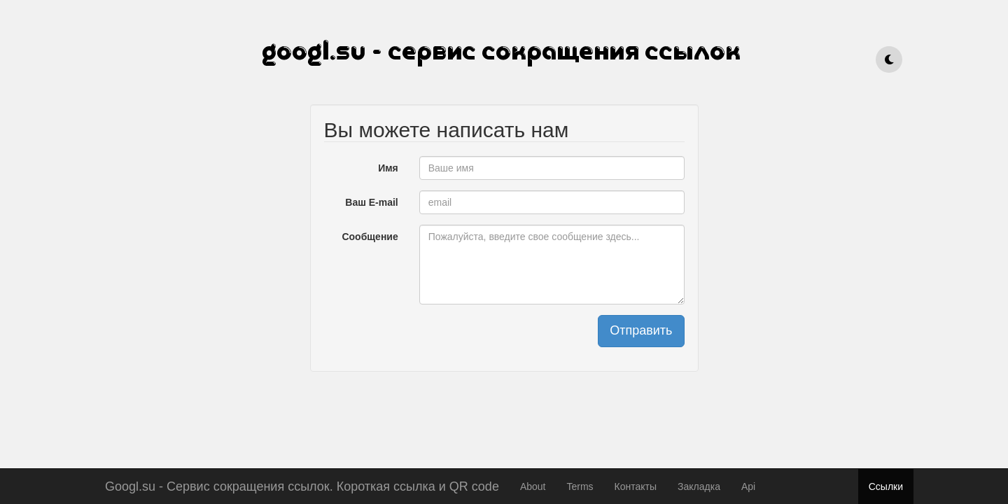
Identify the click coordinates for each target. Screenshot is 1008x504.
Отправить (641, 330)
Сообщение (370, 236)
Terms (579, 486)
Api (748, 486)
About (533, 486)
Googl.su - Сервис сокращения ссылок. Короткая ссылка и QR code (302, 484)
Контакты (636, 486)
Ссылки (886, 486)
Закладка (699, 486)
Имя (388, 168)
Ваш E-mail (371, 202)
